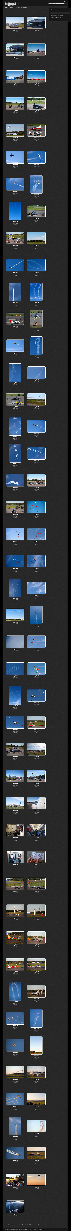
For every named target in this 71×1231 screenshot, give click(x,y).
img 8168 (36, 891)
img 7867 (36, 329)
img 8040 (36, 676)
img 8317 (15, 1106)
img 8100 (15, 783)
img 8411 (36, 1187)
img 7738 (15, 57)
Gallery (6, 7)
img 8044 (15, 705)
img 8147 (36, 864)
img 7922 (15, 407)
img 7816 (15, 221)
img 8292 (15, 1052)
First (7, 1225)
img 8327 (36, 1106)
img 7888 (36, 356)
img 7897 (36, 380)
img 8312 (36, 1079)
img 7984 (15, 598)
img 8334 (36, 1133)
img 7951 (36, 487)
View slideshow (52, 10)
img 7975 (36, 541)
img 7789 (15, 164)
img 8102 (36, 783)
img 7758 (36, 111)
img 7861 (15, 326)
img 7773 (15, 137)
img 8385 (36, 1160)
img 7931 (15, 463)
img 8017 (36, 649)
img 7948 (15, 487)
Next (40, 1225)
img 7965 (36, 514)
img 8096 (15, 756)
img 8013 (15, 649)
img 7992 (15, 622)
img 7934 (36, 460)
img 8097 (36, 756)
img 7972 (15, 541)
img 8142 (15, 864)
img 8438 (15, 1214)
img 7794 (36, 164)
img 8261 (36, 998)
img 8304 (15, 1079)
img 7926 (15, 436)
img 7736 (36, 30)
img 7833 (36, 272)
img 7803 (36, 194)
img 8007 (36, 625)
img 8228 (15, 972)
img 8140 (36, 837)
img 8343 (15, 1160)
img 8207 (36, 945)
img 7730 (15, 30)
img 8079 (36, 729)
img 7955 (15, 514)
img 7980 (15, 568)
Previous (13, 1225)
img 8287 (36, 1028)
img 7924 (36, 407)
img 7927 (36, 433)
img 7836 (15, 302)
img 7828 (36, 245)
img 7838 (36, 302)
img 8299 (36, 1055)
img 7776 (36, 137)
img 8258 (15, 1001)
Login (64, 1)
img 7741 (36, 57)
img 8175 (15, 918)
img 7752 (15, 111)
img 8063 (36, 702)
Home (19, 3)
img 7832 (15, 272)
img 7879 (15, 353)
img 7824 (15, 245)
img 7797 (15, 191)
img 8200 (15, 945)
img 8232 (36, 972)
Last (45, 1225)
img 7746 (36, 84)
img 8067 (15, 729)
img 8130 (36, 810)
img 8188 (36, 918)
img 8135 (15, 837)
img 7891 (15, 383)
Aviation (11, 7)
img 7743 (15, 84)
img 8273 (15, 1025)
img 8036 (15, 676)
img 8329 (15, 1136)
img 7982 (36, 568)
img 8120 (15, 810)
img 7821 (36, 218)
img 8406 (15, 1187)
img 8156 (15, 891)
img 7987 (36, 595)
